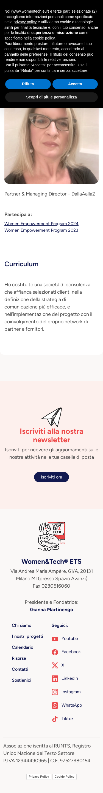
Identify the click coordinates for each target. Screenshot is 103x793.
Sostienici (21, 680)
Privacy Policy (39, 776)
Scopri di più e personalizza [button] (51, 97)
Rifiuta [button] (28, 84)
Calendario (22, 647)
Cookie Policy (64, 776)
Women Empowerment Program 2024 (41, 223)
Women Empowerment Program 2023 (41, 230)
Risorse (19, 658)
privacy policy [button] (25, 22)
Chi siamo (21, 625)
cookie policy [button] (44, 38)
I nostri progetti (27, 636)
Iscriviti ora (51, 477)
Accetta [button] (75, 84)
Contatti (20, 669)
